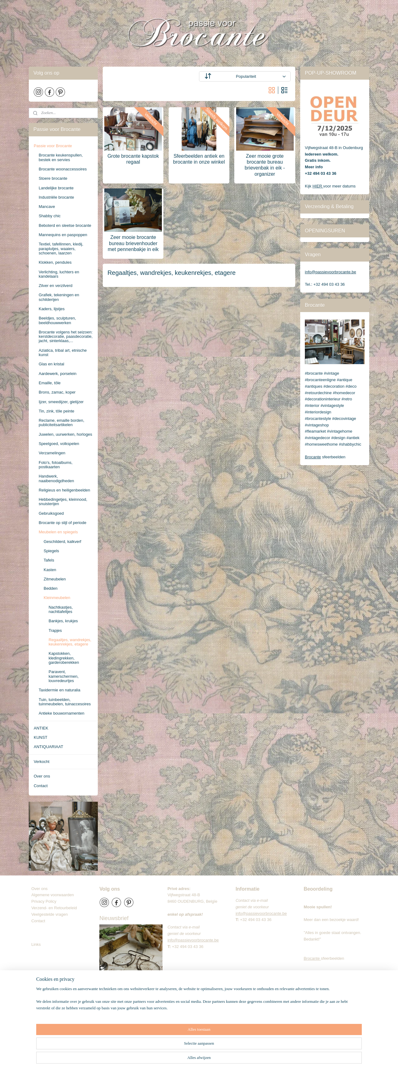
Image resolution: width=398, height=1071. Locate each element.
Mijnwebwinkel (273, 1059)
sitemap (194, 1059)
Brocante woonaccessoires (63, 169)
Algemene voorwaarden (52, 894)
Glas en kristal (51, 364)
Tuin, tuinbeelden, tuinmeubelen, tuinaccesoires (65, 701)
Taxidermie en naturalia (59, 690)
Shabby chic (50, 216)
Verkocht (42, 761)
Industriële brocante (56, 197)
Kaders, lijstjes (52, 308)
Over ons (42, 776)
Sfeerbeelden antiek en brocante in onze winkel (199, 159)
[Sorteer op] (244, 76)
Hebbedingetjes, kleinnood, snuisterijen (63, 501)
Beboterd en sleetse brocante (65, 225)
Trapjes (55, 630)
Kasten (50, 569)
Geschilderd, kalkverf (62, 541)
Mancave (47, 206)
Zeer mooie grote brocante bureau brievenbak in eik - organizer (265, 165)
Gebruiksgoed (51, 513)
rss (205, 1059)
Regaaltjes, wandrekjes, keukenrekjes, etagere (70, 641)
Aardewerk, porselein (57, 373)
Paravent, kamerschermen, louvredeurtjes (64, 676)
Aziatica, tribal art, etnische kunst (63, 352)
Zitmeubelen (55, 579)
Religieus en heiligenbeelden (64, 490)
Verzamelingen (52, 453)
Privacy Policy (43, 901)
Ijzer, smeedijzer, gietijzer (61, 401)
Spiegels (51, 551)
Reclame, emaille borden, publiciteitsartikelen (61, 422)
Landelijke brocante (56, 188)
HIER (318, 186)
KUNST (40, 737)
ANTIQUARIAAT (48, 746)
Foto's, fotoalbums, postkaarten (55, 464)
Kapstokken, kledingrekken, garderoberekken (64, 658)
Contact (41, 785)
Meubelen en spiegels (58, 532)
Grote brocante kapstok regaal (133, 159)
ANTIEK (41, 728)
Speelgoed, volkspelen (59, 443)
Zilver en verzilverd (55, 285)
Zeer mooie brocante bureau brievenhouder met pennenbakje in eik (133, 243)
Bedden (51, 588)
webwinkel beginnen (225, 1059)
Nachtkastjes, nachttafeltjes (61, 609)
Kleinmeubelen (57, 597)
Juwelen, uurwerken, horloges (65, 434)
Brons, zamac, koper (57, 392)
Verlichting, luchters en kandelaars (59, 274)
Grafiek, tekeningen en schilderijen (59, 297)
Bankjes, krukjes (63, 621)
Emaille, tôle (50, 383)
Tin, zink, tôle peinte (56, 411)
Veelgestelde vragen (49, 914)
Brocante (313, 457)
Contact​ (40, 921)
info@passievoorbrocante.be (330, 272)
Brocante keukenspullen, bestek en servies (61, 157)
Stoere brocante (53, 178)
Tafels (49, 560)
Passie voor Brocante (53, 145)
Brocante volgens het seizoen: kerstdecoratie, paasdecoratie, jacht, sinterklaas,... (66, 336)
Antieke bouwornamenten (61, 713)
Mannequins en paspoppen (63, 234)
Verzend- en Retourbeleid (54, 908)
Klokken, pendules (55, 262)
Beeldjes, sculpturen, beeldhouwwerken (57, 320)
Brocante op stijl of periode (62, 522)
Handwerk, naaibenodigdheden (56, 478)
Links (36, 944)
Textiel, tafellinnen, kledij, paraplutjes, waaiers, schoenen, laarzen (61, 248)
